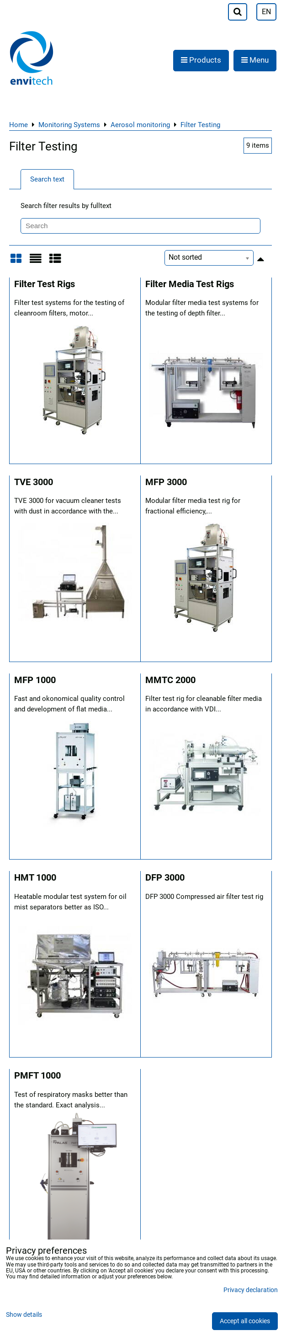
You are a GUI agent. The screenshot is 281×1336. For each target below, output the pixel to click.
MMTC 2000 (170, 680)
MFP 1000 (35, 680)
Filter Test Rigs (44, 284)
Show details (24, 1315)
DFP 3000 (165, 877)
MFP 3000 (166, 482)
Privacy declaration (250, 1290)
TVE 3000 (33, 482)
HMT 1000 (35, 877)
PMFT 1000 (37, 1075)
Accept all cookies (245, 1321)
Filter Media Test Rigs (189, 284)
